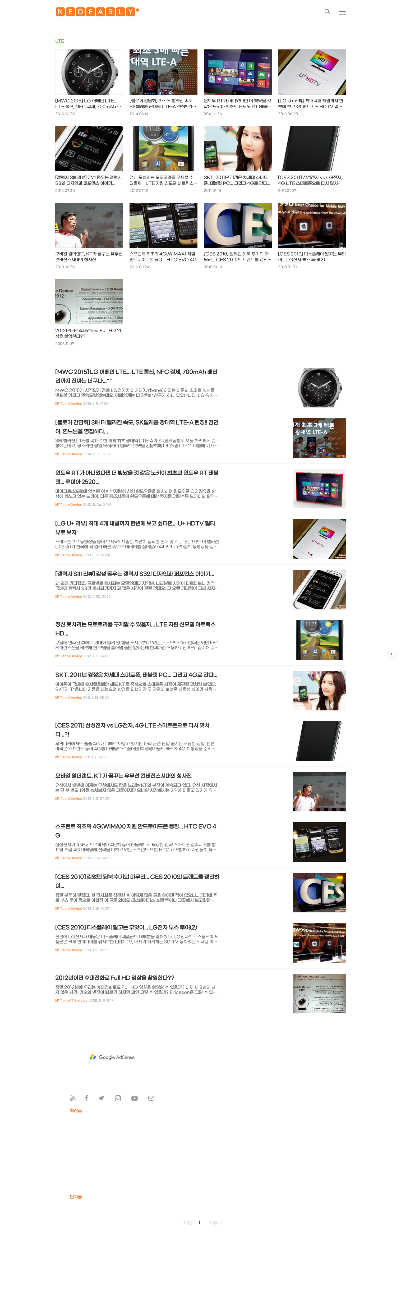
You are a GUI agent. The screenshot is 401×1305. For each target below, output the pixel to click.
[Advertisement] (112, 1057)
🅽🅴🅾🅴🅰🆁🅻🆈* (97, 13)
